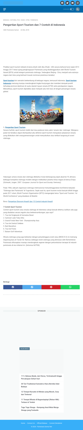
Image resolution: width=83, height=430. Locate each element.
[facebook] (62, 3)
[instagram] (77, 3)
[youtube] (72, 3)
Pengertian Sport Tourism (15, 127)
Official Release (42, 423)
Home (23, 423)
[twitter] (67, 3)
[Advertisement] (41, 49)
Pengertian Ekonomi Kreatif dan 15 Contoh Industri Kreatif (30, 201)
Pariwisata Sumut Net (44, 427)
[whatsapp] (70, 287)
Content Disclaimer (55, 423)
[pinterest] (51, 287)
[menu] (4, 9)
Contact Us (31, 423)
